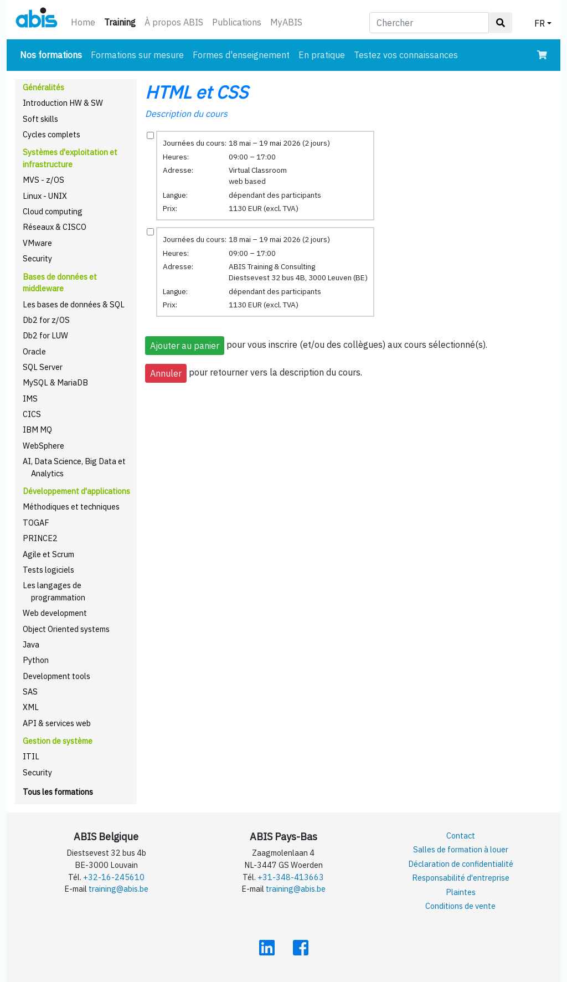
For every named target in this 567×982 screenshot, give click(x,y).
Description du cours (186, 113)
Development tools (56, 676)
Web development (55, 613)
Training (122, 21)
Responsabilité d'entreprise (460, 877)
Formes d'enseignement (241, 54)
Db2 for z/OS (46, 320)
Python (36, 660)
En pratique (321, 54)
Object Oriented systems (66, 629)
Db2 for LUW (45, 335)
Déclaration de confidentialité (460, 863)
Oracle (34, 351)
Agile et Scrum (48, 554)
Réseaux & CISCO (54, 227)
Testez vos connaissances (406, 54)
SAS (30, 691)
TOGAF (36, 522)
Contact (460, 835)
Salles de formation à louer (460, 849)
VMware (37, 243)
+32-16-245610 (114, 877)
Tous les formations (58, 791)
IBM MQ (37, 429)
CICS (32, 414)
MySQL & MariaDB (55, 382)
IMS (30, 398)
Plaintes (461, 892)
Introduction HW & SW (63, 102)
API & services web (57, 723)
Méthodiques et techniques (71, 506)
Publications (236, 22)
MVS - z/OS (43, 179)
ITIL (31, 756)
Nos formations (53, 54)
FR (539, 23)
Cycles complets (51, 134)
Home (83, 22)
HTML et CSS (196, 92)
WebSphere (43, 445)
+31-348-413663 (290, 877)
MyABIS (286, 22)
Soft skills (40, 119)
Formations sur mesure (137, 54)
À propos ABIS (174, 22)
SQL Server (43, 367)
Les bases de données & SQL (74, 304)
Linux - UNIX (45, 196)
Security (37, 258)
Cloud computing (53, 211)
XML (31, 707)
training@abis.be (118, 888)
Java (31, 644)
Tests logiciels (48, 569)
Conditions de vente (460, 906)
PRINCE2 (40, 538)
